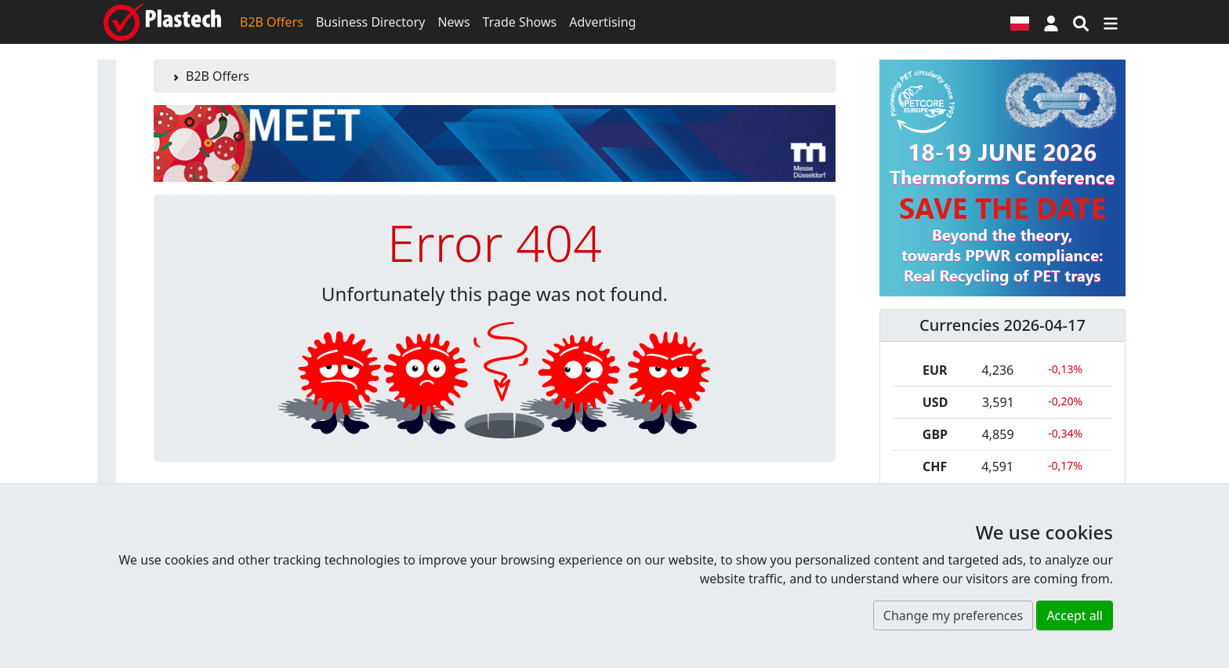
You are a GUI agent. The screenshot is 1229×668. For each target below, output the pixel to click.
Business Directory (371, 22)
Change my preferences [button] (953, 615)
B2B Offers (271, 22)
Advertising (602, 22)
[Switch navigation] (1111, 22)
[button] (1051, 22)
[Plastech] (162, 22)
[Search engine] (1081, 22)
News (453, 22)
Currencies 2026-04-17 (1002, 325)
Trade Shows (520, 22)
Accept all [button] (1074, 615)
